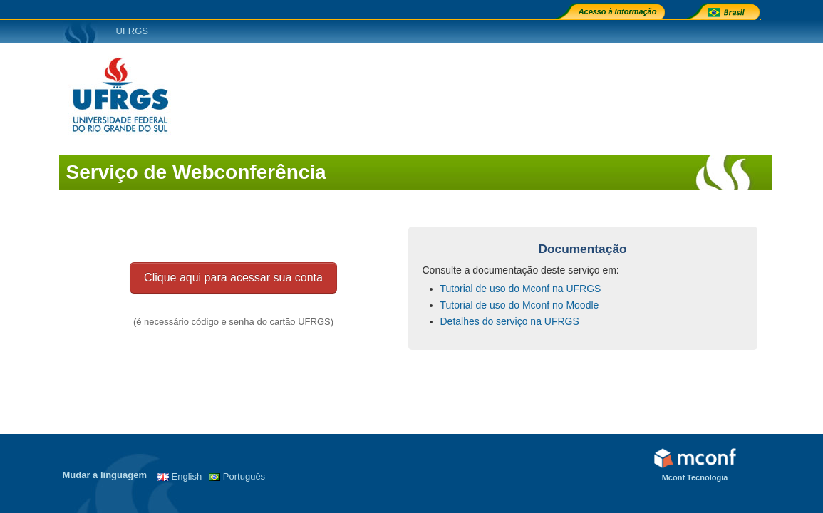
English (187, 476)
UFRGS (132, 31)
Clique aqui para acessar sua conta (233, 277)
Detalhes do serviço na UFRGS (509, 321)
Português (244, 476)
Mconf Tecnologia (695, 477)
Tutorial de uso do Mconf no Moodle (519, 305)
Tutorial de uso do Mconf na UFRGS (520, 288)
